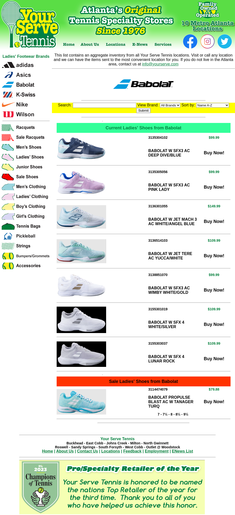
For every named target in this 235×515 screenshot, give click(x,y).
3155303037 (158, 343)
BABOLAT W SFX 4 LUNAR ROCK (166, 359)
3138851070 (158, 275)
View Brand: (158, 105)
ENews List (182, 451)
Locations (110, 451)
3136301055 (158, 206)
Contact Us (87, 451)
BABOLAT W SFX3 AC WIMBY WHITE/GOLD (169, 290)
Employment (156, 451)
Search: (97, 105)
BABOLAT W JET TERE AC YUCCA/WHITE (170, 256)
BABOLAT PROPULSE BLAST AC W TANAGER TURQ (170, 401)
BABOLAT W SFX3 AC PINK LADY (169, 187)
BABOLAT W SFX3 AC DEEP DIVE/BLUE (169, 153)
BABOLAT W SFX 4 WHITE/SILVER (166, 324)
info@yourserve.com (160, 64)
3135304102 (158, 137)
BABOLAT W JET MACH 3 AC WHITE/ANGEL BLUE (172, 221)
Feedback (132, 451)
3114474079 (158, 389)
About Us (65, 451)
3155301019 (158, 309)
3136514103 (158, 240)
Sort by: (205, 105)
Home (47, 451)
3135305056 (158, 172)
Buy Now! (214, 152)
